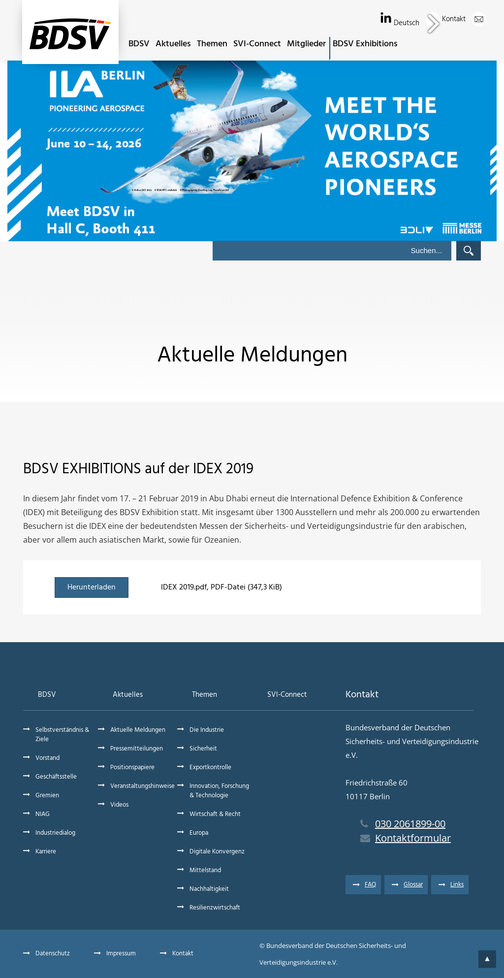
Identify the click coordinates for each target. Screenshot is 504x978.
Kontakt (464, 19)
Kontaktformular (405, 838)
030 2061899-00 (402, 823)
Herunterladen (91, 587)
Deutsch (417, 23)
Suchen (468, 251)
